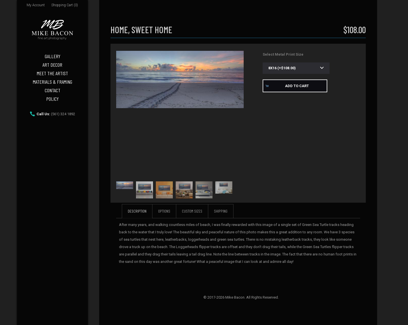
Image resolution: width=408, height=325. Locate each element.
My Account (36, 5)
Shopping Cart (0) (64, 5)
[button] (295, 85)
